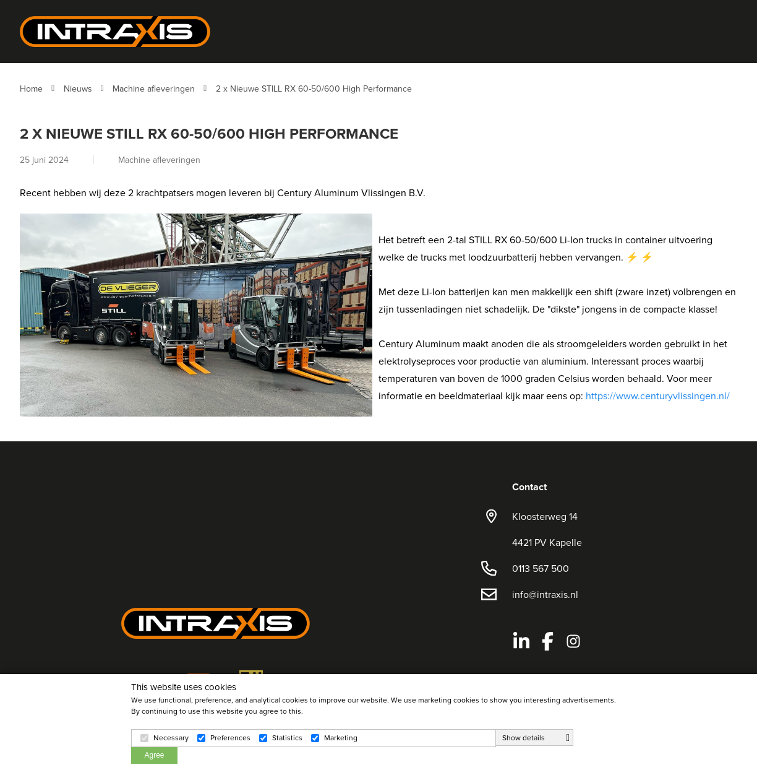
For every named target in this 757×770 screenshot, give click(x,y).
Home (31, 88)
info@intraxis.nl (545, 594)
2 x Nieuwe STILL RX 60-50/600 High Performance (314, 88)
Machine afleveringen (154, 88)
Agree (154, 755)
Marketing (340, 737)
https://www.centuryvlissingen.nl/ (658, 395)
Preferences (230, 737)
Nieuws (78, 88)
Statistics (287, 737)
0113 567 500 (540, 568)
